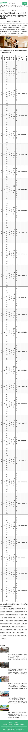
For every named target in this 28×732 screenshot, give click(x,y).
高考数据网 (3, 10)
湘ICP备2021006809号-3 (19, 724)
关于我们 (11, 722)
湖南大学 (8, 6)
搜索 (25, 3)
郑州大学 (13, 6)
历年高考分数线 (10, 10)
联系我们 (17, 722)
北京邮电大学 (20, 6)
